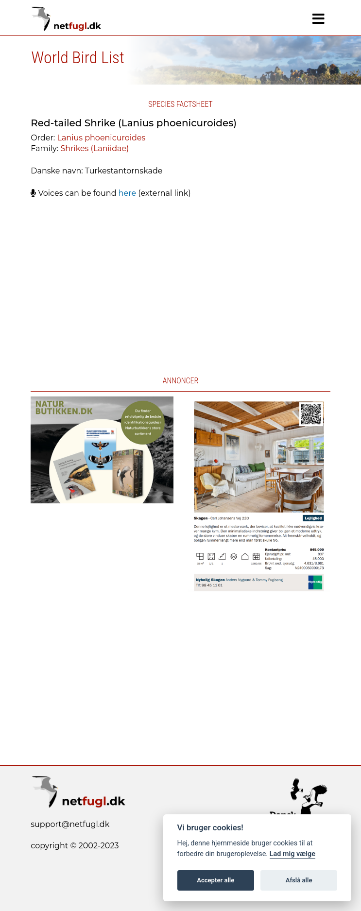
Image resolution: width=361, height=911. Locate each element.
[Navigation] (318, 19)
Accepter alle (215, 880)
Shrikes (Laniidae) (94, 148)
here (127, 193)
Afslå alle (299, 880)
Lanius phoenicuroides (101, 137)
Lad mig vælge (292, 854)
